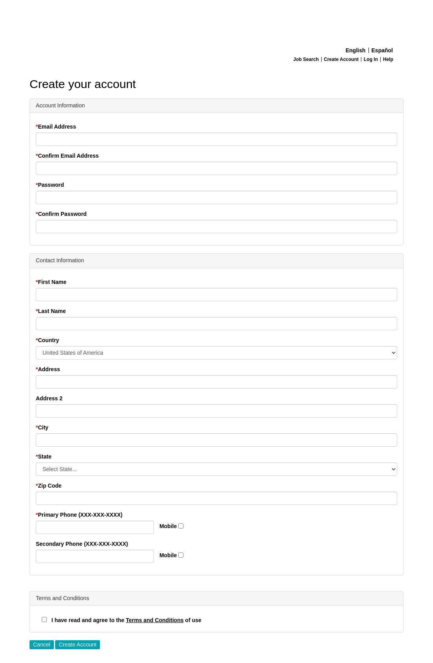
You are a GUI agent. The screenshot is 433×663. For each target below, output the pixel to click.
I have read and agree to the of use (122, 620)
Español (382, 50)
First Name (52, 282)
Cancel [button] (41, 644)
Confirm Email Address (68, 156)
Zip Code (49, 486)
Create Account (341, 59)
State (44, 456)
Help (388, 59)
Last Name (52, 311)
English (356, 50)
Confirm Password (62, 214)
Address (49, 369)
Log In (371, 59)
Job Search (306, 59)
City (43, 427)
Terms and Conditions (155, 620)
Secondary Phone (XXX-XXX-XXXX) (82, 544)
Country (48, 340)
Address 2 (49, 398)
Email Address (57, 126)
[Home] (216, 22)
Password (51, 185)
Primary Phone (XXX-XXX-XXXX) (80, 515)
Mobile (168, 526)
